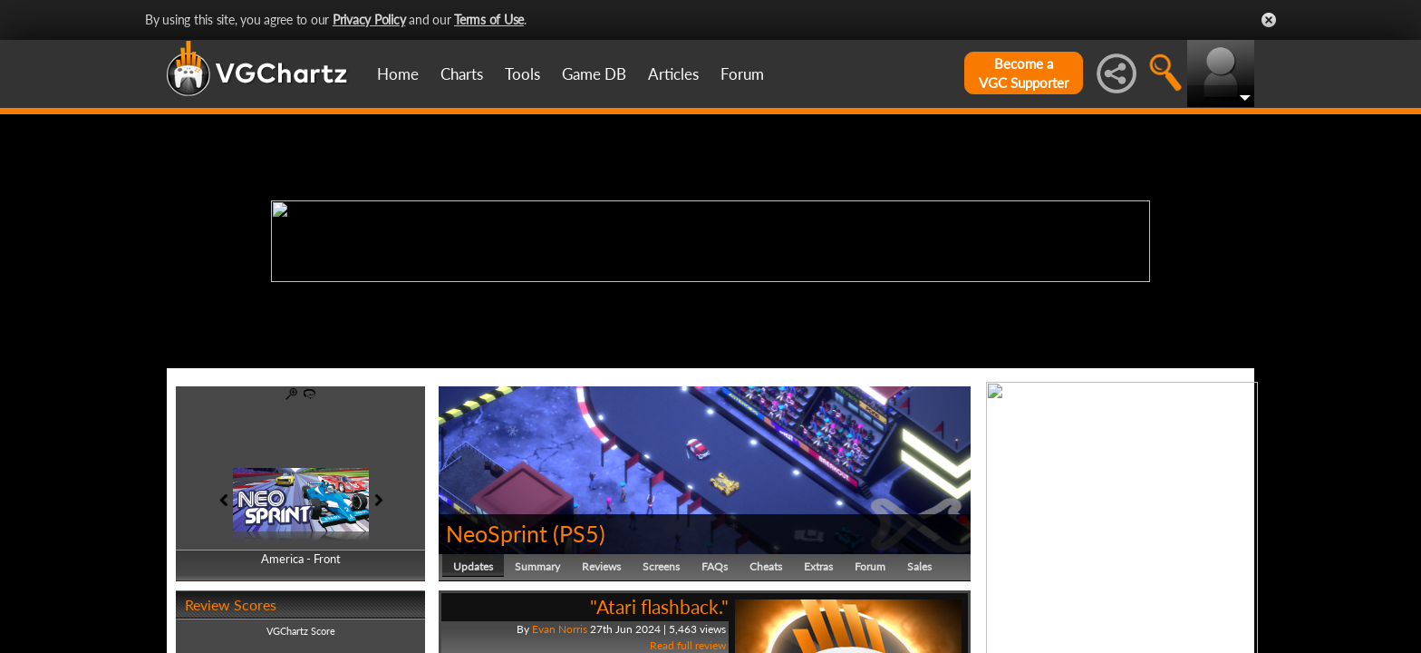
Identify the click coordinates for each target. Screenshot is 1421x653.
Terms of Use (489, 19)
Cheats (765, 566)
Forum (742, 73)
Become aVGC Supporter (1023, 73)
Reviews (601, 566)
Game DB (594, 73)
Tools (522, 73)
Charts (461, 73)
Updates (473, 566)
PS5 (579, 533)
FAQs (714, 566)
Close (1269, 20)
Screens (661, 566)
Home (398, 73)
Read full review (688, 645)
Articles (673, 73)
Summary (537, 566)
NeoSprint (496, 533)
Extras (818, 566)
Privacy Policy (369, 19)
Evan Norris (559, 629)
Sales (919, 566)
